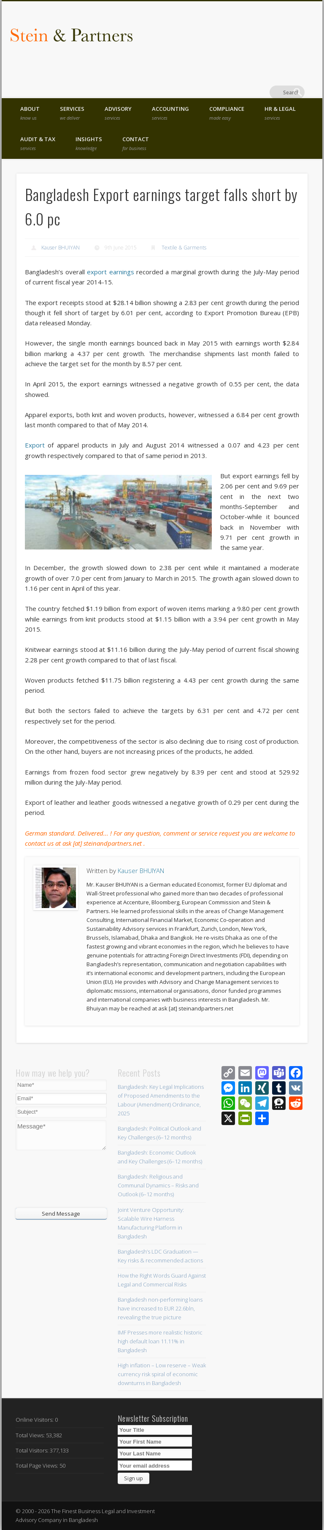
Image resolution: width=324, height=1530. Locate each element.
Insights (89, 143)
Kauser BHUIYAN (60, 247)
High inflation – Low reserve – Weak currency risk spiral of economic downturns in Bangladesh (162, 1374)
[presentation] (67, 1178)
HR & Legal (280, 113)
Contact (135, 143)
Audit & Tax (37, 143)
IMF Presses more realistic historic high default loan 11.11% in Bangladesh (160, 1341)
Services (72, 113)
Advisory (118, 113)
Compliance (226, 113)
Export (36, 445)
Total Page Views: (37, 1465)
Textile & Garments (184, 247)
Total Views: (31, 1435)
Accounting (170, 113)
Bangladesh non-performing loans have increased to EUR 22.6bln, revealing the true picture (160, 1308)
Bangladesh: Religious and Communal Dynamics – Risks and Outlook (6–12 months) (158, 1185)
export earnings (110, 272)
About (30, 113)
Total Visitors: (33, 1450)
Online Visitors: (35, 1419)
